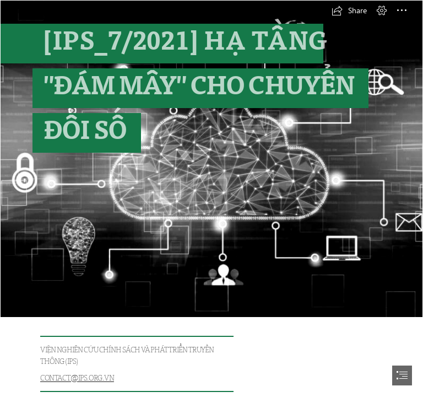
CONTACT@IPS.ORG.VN (77, 378)
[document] (211, 198)
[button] (349, 10)
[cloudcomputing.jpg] (211, 159)
